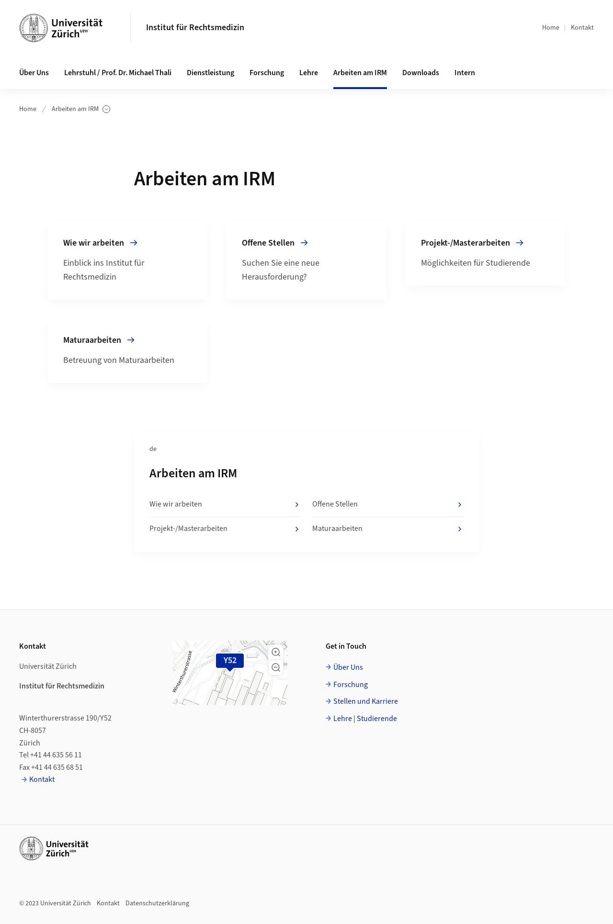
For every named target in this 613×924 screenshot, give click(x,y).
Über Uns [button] (34, 73)
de (153, 449)
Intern (464, 73)
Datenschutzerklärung (157, 903)
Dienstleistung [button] (210, 73)
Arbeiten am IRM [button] (360, 73)
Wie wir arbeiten (225, 504)
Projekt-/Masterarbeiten (225, 529)
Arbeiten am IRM (81, 109)
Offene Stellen (388, 504)
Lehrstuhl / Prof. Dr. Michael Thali (117, 73)
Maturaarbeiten (388, 529)
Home (550, 28)
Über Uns (348, 667)
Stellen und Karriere (365, 701)
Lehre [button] (308, 73)
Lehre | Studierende (365, 718)
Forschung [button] (267, 73)
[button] (276, 652)
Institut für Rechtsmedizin (195, 28)
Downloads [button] (420, 73)
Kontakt (582, 28)
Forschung (350, 684)
